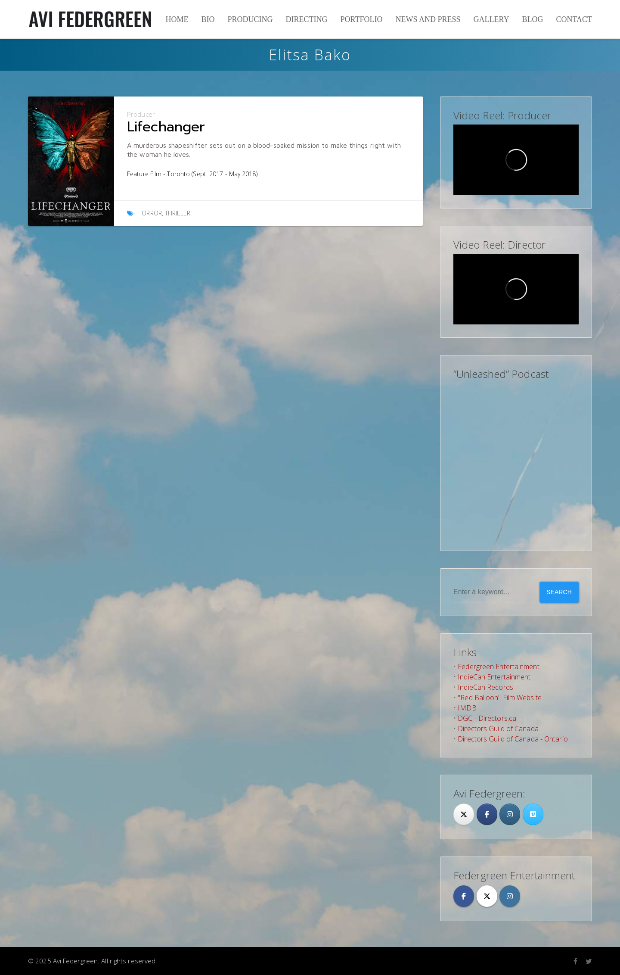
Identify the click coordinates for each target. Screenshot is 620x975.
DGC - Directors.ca (487, 718)
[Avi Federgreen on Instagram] (509, 814)
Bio (207, 19)
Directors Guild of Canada (498, 728)
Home (176, 19)
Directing (306, 19)
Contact (574, 19)
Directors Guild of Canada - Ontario (513, 739)
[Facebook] (487, 814)
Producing (250, 19)
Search (559, 592)
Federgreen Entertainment (498, 666)
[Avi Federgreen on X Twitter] (487, 896)
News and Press (427, 19)
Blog (532, 19)
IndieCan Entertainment (494, 677)
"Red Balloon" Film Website (500, 697)
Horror (149, 213)
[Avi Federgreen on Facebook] (463, 896)
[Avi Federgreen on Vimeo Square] (533, 814)
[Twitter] (463, 814)
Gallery (491, 19)
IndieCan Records (485, 687)
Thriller (177, 213)
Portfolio (361, 19)
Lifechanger (166, 126)
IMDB (467, 708)
